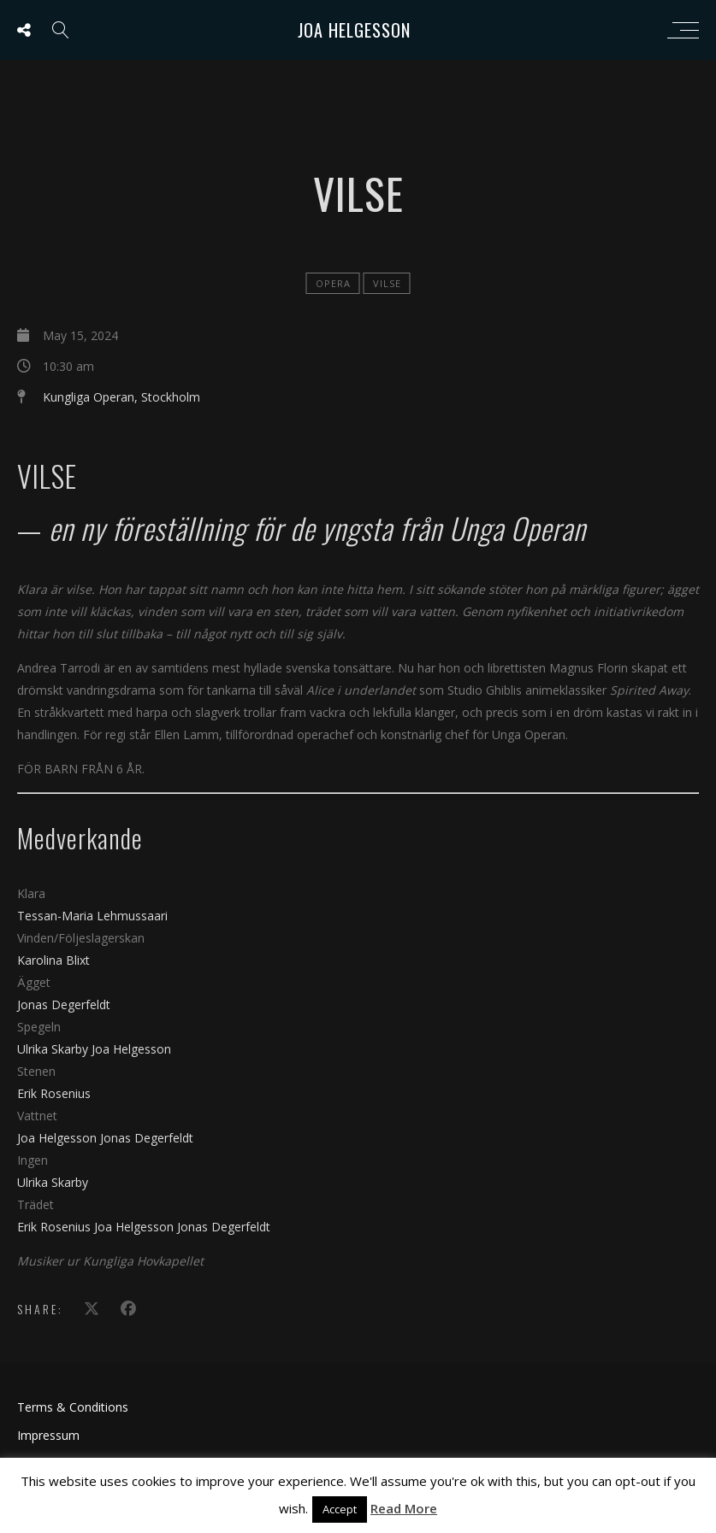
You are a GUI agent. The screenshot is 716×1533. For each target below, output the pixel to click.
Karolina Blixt (53, 960)
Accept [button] (339, 1509)
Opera (333, 283)
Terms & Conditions (72, 1407)
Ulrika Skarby (54, 1049)
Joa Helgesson (354, 30)
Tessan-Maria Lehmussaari (92, 915)
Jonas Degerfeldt (63, 1004)
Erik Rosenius (54, 1093)
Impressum (48, 1435)
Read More (403, 1508)
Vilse (387, 283)
